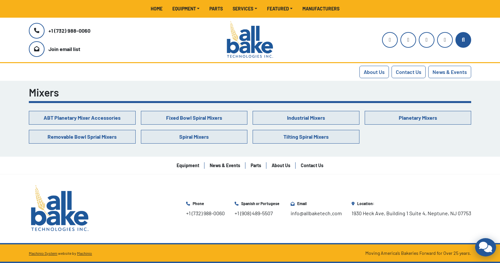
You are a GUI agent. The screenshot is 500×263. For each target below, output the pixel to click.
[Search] (463, 40)
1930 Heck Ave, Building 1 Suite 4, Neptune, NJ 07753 (411, 213)
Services (243, 8)
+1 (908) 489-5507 (254, 213)
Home (157, 8)
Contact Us (408, 72)
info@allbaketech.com (316, 213)
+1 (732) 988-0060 (69, 30)
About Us (374, 72)
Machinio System (43, 253)
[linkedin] (445, 40)
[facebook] (426, 40)
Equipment (184, 8)
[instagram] (390, 40)
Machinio (84, 253)
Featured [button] (278, 8)
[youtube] (408, 40)
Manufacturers (320, 8)
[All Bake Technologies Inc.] (60, 208)
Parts (216, 8)
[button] (186, 8)
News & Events (450, 72)
